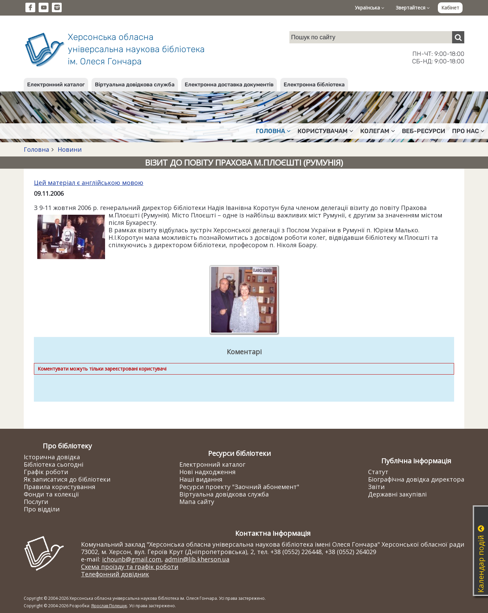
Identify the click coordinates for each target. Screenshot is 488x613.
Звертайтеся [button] (413, 7)
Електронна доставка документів (229, 84)
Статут (378, 472)
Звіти (376, 487)
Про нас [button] (468, 131)
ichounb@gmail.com (131, 559)
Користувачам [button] (325, 131)
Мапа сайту (196, 502)
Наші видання (200, 479)
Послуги (36, 502)
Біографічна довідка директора (416, 479)
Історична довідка (52, 457)
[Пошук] (458, 37)
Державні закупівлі (397, 494)
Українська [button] (369, 7)
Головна (36, 149)
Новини (69, 149)
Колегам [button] (377, 131)
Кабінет (450, 7)
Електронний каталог (56, 84)
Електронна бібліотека (314, 84)
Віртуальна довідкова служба (135, 84)
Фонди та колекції (51, 494)
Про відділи (42, 509)
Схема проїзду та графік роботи (129, 567)
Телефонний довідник (115, 574)
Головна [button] (273, 131)
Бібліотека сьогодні (53, 464)
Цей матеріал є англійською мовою (88, 182)
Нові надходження (207, 472)
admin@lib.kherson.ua (197, 559)
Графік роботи (46, 472)
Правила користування (59, 487)
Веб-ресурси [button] (423, 131)
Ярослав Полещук (109, 606)
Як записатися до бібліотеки (67, 479)
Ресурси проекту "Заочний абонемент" (239, 487)
